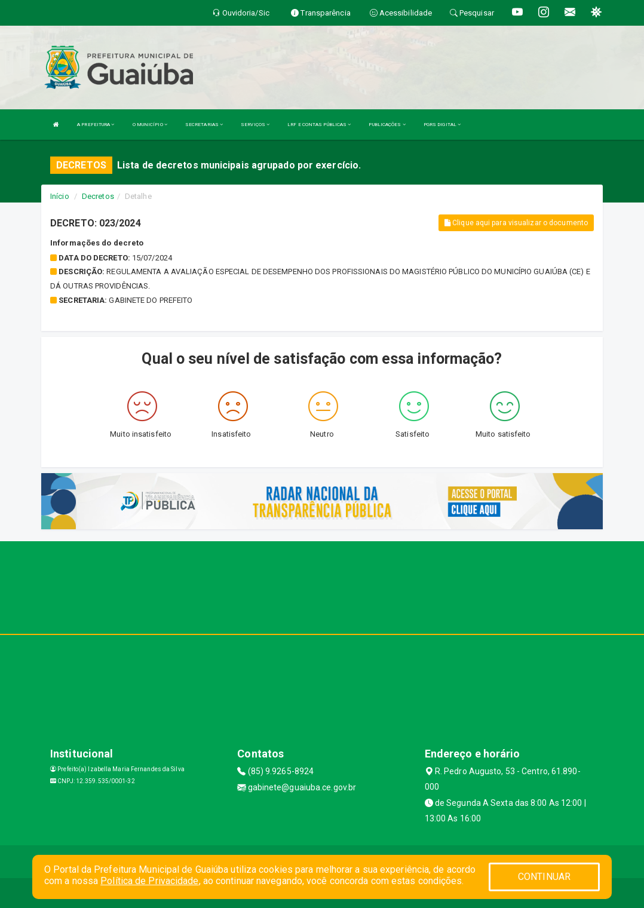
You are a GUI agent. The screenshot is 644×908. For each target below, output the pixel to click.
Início (59, 196)
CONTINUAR (544, 876)
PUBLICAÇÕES (387, 124)
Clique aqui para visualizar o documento (516, 223)
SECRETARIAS (204, 124)
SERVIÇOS (255, 124)
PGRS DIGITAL (442, 124)
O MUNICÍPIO (150, 124)
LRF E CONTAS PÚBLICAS (319, 124)
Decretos (98, 196)
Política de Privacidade (149, 880)
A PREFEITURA (95, 124)
